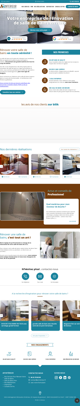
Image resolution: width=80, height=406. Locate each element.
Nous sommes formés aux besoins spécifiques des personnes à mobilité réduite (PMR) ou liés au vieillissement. (15, 84)
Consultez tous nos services (13, 92)
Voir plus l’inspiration (40, 337)
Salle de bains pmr (10, 380)
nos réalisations (39, 7)
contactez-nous (73, 7)
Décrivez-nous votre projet (40, 30)
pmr (32, 7)
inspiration (50, 7)
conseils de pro (60, 7)
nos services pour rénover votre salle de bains (15, 378)
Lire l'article (72, 222)
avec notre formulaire (36, 383)
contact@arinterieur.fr (37, 380)
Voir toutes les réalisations (69, 151)
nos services (25, 7)
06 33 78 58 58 (75, 1)
